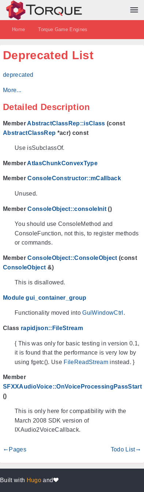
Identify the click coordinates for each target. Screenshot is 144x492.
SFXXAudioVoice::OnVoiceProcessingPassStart (72, 386)
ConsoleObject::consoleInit (66, 209)
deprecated (18, 75)
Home (18, 29)
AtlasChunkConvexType (62, 163)
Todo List (123, 449)
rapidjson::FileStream (52, 328)
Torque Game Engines (62, 29)
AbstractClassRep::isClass (66, 123)
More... (12, 90)
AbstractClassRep (29, 133)
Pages (17, 449)
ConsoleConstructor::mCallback (74, 178)
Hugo (34, 480)
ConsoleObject (24, 267)
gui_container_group (56, 298)
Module (13, 298)
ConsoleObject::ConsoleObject (72, 258)
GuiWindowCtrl (102, 313)
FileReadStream (86, 362)
